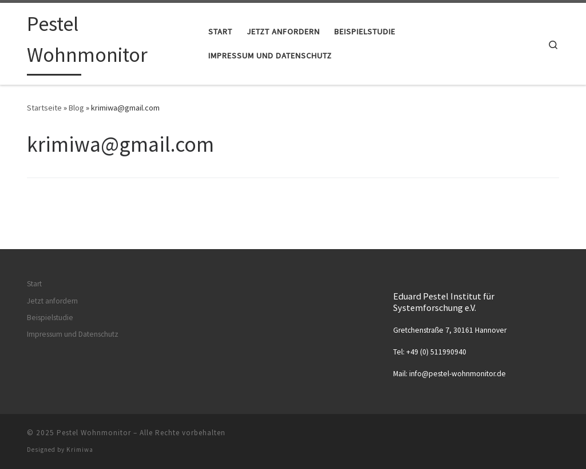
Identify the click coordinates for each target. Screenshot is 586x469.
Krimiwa (79, 450)
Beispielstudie (50, 317)
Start (34, 284)
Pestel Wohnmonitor (94, 433)
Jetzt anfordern (52, 301)
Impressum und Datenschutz (72, 334)
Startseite (44, 108)
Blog (76, 108)
